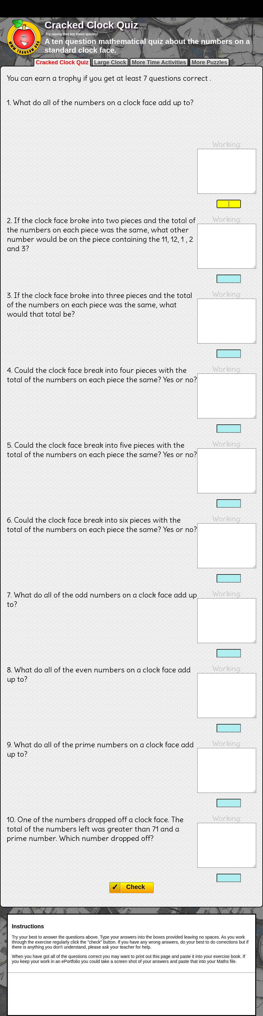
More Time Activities (159, 62)
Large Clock (110, 62)
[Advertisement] (131, 9)
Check (135, 886)
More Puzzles (209, 62)
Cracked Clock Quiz (62, 62)
